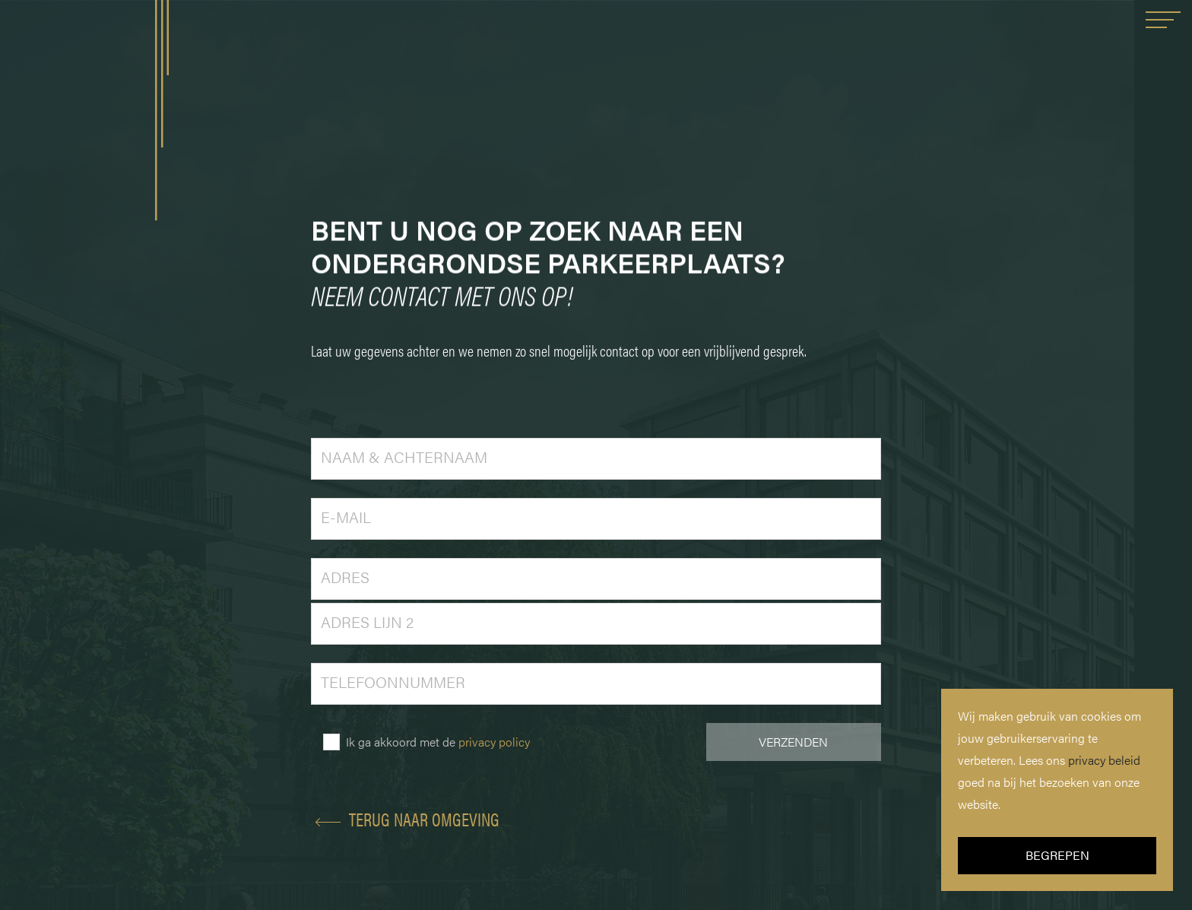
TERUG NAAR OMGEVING (405, 819)
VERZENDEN (793, 741)
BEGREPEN (1057, 855)
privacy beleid (1104, 760)
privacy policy (494, 741)
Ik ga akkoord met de (438, 741)
